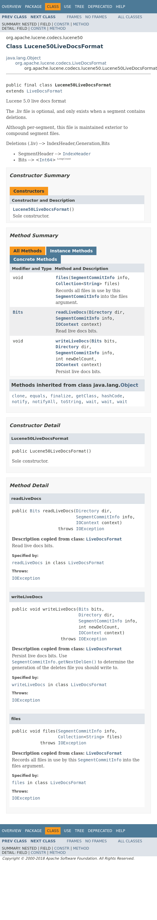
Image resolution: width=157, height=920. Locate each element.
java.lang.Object (23, 58)
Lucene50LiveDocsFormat (41, 209)
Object (129, 385)
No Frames (96, 17)
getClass (86, 395)
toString (71, 401)
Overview (11, 7)
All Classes (130, 17)
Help (120, 7)
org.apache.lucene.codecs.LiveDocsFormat (60, 63)
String (91, 283)
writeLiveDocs (72, 341)
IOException (90, 528)
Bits (18, 312)
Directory (100, 312)
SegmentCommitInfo (92, 277)
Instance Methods (71, 250)
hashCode (112, 395)
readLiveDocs (71, 312)
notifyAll (43, 401)
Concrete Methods (35, 259)
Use (67, 7)
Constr (61, 24)
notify (19, 401)
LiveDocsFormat (44, 91)
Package (33, 7)
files (62, 277)
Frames (74, 17)
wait (91, 401)
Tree (79, 7)
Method (81, 24)
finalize (60, 395)
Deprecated (100, 7)
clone (18, 395)
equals (37, 395)
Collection (68, 283)
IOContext (67, 324)
